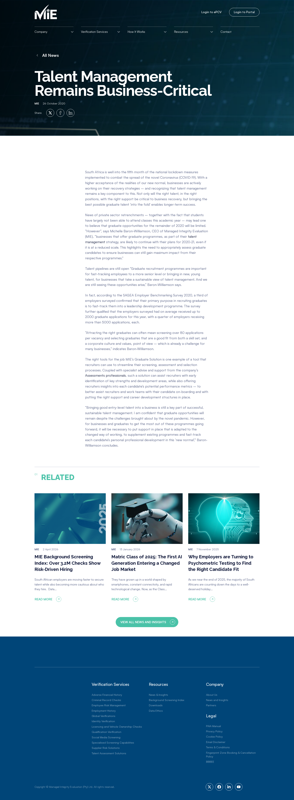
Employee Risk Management (109, 705)
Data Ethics (156, 710)
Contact (225, 32)
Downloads (156, 705)
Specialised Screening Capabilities (113, 742)
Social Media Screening (106, 737)
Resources (181, 32)
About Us (211, 694)
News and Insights (217, 700)
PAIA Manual (213, 726)
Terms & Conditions (218, 747)
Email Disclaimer (215, 742)
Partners (211, 705)
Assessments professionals (105, 375)
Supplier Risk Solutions (106, 747)
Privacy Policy (214, 731)
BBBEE (210, 761)
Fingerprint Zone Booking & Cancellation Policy (231, 754)
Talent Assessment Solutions (109, 753)
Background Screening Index (166, 700)
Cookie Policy (214, 736)
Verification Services (94, 32)
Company (40, 32)
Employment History (104, 710)
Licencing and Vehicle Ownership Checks (117, 726)
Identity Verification (103, 721)
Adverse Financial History (107, 694)
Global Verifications (103, 716)
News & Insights (158, 694)
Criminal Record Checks (106, 700)
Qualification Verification (106, 731)
